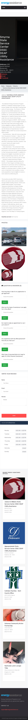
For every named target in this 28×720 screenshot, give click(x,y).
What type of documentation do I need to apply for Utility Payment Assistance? (13, 355)
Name (3, 380)
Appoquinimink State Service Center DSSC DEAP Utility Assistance (14, 548)
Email (2, 76)
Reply (4, 302)
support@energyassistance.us (9, 709)
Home (2, 86)
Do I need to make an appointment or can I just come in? (13, 324)
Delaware (8, 86)
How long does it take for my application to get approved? (14, 292)
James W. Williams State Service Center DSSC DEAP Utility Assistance (14, 504)
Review (4, 396)
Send (14, 415)
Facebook (4, 78)
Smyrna (15, 86)
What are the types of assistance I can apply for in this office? (14, 308)
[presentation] (13, 410)
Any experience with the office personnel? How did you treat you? (13, 339)
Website (3, 74)
